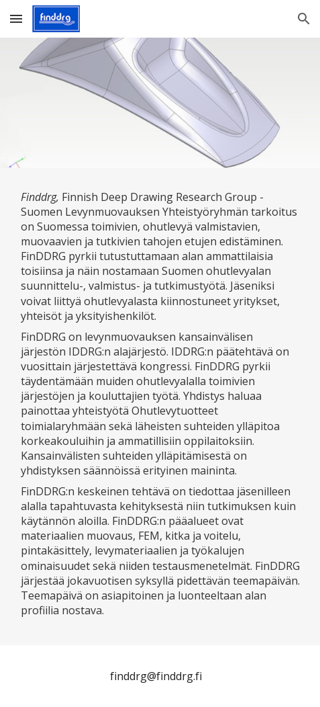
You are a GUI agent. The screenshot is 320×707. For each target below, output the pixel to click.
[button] (16, 18)
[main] (160, 406)
